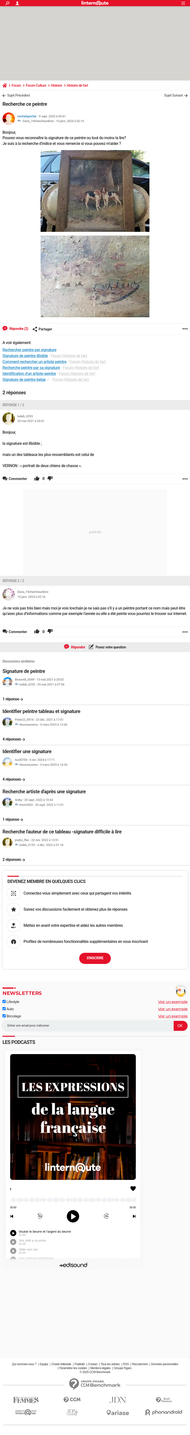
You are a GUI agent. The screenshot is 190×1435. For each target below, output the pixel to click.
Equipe (44, 1364)
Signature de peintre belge (24, 379)
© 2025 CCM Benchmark (95, 1372)
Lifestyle (10, 1002)
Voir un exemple (173, 1001)
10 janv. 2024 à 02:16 (70, 121)
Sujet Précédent (18, 95)
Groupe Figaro (122, 1368)
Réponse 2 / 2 (13, 581)
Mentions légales (100, 1368)
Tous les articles (110, 1364)
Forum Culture (36, 85)
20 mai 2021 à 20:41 (30, 421)
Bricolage (11, 1016)
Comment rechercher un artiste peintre (34, 361)
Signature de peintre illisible (25, 355)
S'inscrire (95, 958)
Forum (16, 85)
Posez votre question (110, 647)
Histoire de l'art (77, 85)
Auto (8, 1009)
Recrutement (140, 1364)
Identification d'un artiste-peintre (29, 373)
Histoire (56, 85)
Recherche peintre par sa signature (31, 367)
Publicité (79, 1364)
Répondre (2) (18, 329)
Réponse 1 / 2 (13, 405)
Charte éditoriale (61, 1364)
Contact (92, 1364)
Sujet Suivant (173, 95)
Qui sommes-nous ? (24, 1364)
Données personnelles (164, 1364)
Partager (42, 329)
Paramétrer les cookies (73, 1368)
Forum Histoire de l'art (69, 355)
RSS (126, 1364)
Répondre (77, 647)
